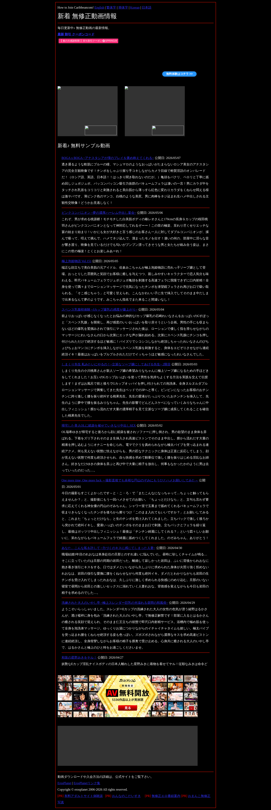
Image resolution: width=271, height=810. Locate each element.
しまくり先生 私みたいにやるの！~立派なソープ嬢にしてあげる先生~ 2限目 (116, 364)
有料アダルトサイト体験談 (83, 796)
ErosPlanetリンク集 (87, 783)
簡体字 (123, 7)
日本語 (146, 7)
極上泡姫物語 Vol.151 (77, 261)
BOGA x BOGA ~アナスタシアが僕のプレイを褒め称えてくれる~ (108, 158)
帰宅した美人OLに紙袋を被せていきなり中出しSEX (99, 425)
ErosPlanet (64, 783)
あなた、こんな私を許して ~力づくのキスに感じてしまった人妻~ (108, 548)
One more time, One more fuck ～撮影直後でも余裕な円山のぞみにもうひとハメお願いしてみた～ (130, 480)
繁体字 (111, 7)
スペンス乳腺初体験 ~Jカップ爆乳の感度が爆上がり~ (100, 309)
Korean (135, 7)
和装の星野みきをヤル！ (79, 657)
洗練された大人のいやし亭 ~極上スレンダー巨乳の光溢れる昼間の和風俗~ (115, 602)
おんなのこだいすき (126, 796)
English (99, 7)
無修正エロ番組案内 (166, 796)
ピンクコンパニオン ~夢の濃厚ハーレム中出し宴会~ (99, 212)
